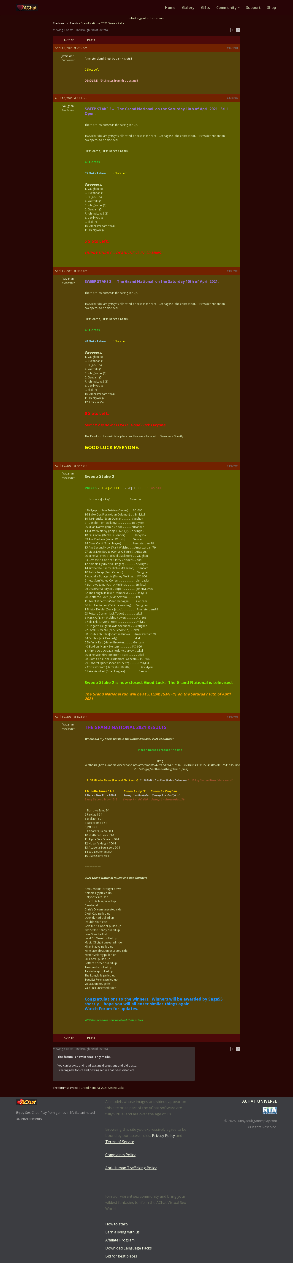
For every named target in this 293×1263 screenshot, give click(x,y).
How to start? (116, 1224)
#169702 (232, 98)
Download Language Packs (128, 1248)
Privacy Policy (163, 1135)
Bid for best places (121, 1256)
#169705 (232, 717)
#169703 (232, 271)
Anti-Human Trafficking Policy (131, 1167)
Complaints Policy (120, 1154)
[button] (239, 7)
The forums (60, 23)
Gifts (205, 7)
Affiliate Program (120, 1240)
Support (253, 7)
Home (170, 7)
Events (74, 23)
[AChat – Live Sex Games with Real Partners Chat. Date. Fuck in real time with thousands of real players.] (28, 7)
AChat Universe (259, 1101)
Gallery (188, 7)
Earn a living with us (122, 1232)
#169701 (232, 48)
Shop (271, 7)
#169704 (232, 466)
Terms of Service (119, 1141)
